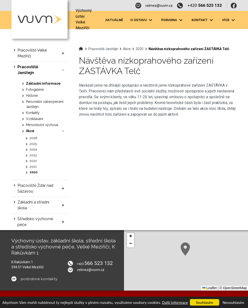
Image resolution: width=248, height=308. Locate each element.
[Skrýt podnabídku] (63, 70)
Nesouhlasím (233, 302)
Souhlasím (204, 302)
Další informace (175, 302)
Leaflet (209, 288)
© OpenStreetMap (233, 288)
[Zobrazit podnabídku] (63, 53)
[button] (185, 249)
